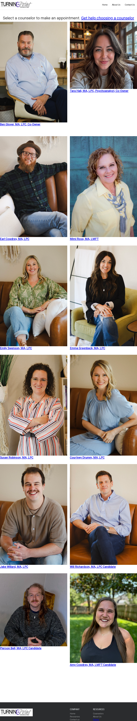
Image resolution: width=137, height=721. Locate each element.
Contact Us (130, 5)
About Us (116, 5)
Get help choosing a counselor (107, 18)
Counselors (98, 713)
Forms (96, 719)
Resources (75, 716)
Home (105, 5)
